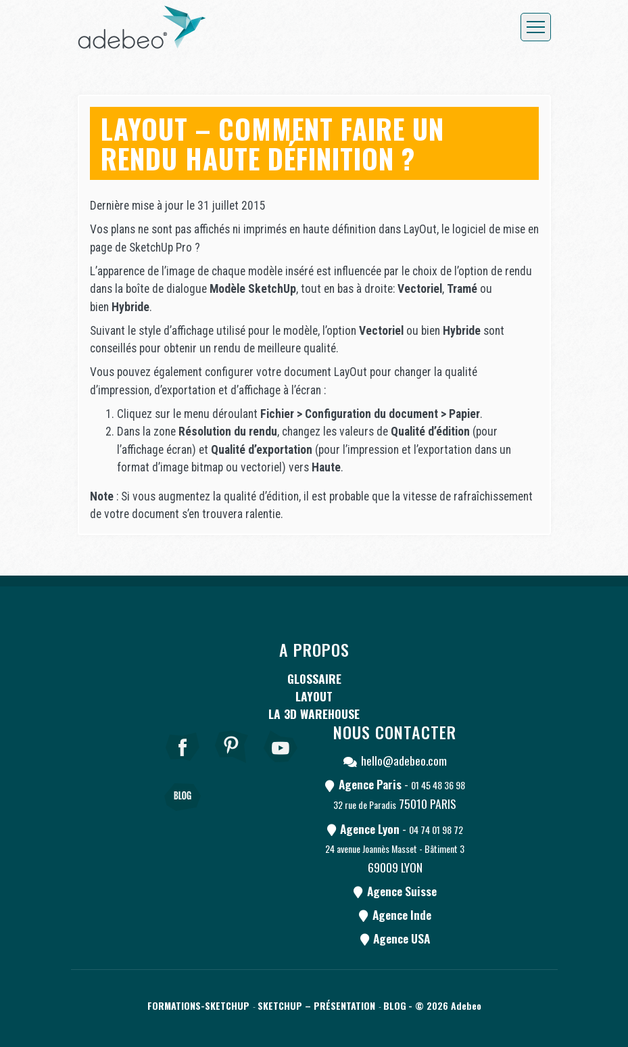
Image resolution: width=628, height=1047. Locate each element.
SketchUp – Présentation (316, 1005)
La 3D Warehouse (314, 713)
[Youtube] (281, 765)
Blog (394, 1005)
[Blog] (182, 815)
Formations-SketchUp (198, 1005)
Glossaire (314, 678)
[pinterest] (232, 765)
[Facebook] (182, 765)
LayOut (314, 696)
